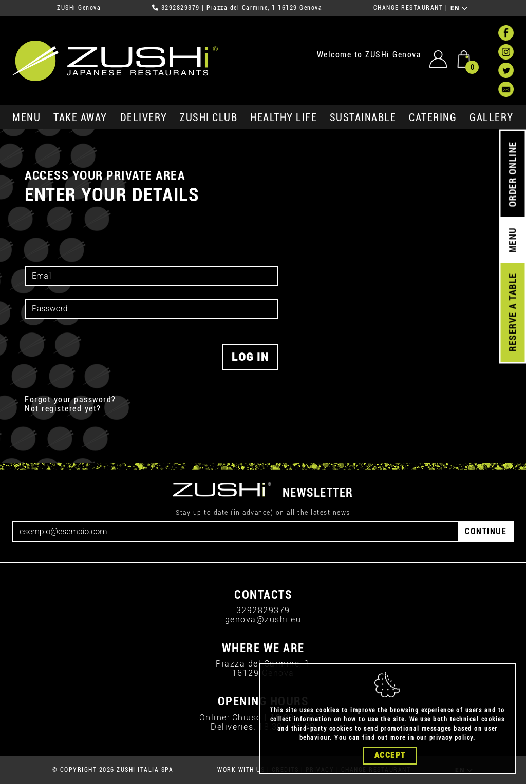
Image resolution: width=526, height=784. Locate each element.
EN (459, 8)
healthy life (283, 117)
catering (433, 117)
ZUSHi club (208, 117)
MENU (26, 117)
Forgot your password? (70, 399)
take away (80, 117)
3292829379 (180, 7)
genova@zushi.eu (263, 619)
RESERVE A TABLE (512, 312)
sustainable (363, 117)
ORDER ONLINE (512, 174)
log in (250, 357)
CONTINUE (485, 531)
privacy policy (451, 737)
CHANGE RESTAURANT (408, 7)
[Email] (235, 531)
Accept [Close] (390, 755)
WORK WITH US (241, 769)
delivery (143, 117)
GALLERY (491, 117)
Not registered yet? (63, 409)
